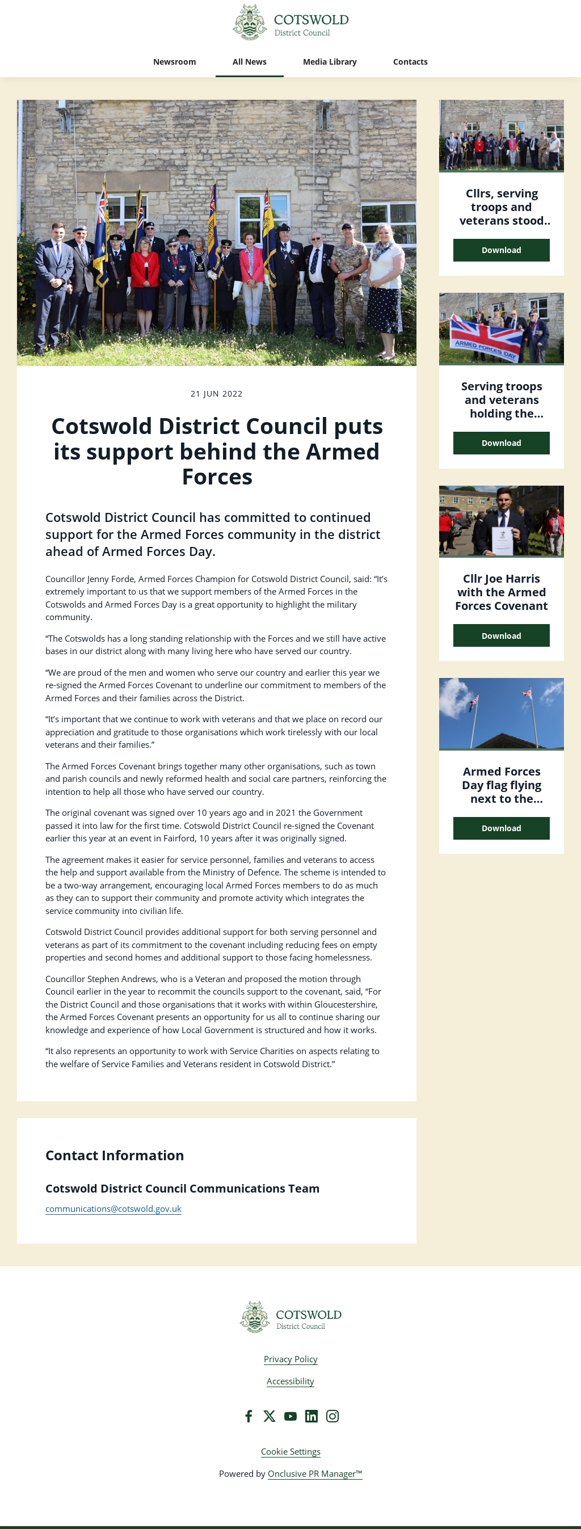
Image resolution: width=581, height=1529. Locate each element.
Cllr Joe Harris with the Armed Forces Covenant (501, 592)
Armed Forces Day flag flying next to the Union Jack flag (502, 792)
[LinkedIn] (311, 1416)
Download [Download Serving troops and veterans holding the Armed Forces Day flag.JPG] (501, 442)
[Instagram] (332, 1416)
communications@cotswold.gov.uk (113, 1208)
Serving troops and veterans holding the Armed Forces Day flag (501, 413)
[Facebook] (248, 1416)
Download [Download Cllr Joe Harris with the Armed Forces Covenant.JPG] (501, 635)
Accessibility (290, 1381)
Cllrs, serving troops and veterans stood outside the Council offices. (501, 220)
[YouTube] (290, 1416)
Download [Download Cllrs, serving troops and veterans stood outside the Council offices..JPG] (501, 250)
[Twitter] (269, 1416)
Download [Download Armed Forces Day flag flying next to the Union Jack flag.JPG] (501, 828)
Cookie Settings (291, 1451)
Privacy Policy (291, 1358)
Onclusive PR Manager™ (315, 1473)
